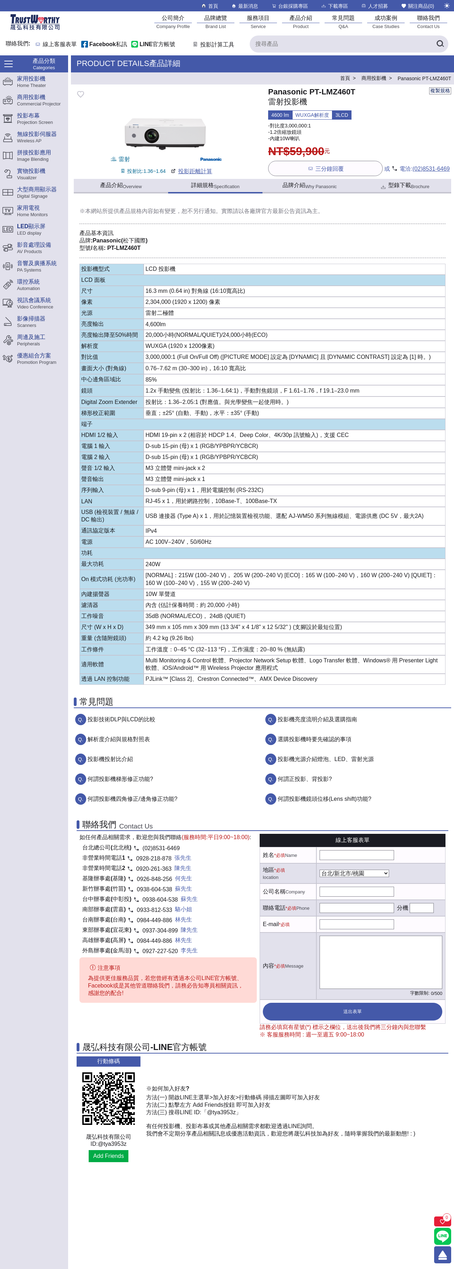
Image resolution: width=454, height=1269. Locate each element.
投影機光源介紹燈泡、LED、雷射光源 (326, 759)
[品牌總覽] (216, 22)
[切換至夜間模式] (447, 5)
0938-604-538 (154, 889)
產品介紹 (121, 185)
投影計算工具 (213, 45)
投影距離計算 (191, 171)
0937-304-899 (160, 931)
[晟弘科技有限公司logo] (35, 29)
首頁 (209, 6)
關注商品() (417, 6)
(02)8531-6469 (431, 169)
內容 (268, 966)
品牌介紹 (310, 185)
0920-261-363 (154, 869)
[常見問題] (343, 22)
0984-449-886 (154, 920)
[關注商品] (442, 1221)
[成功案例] (386, 22)
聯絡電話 (274, 908)
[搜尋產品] (349, 44)
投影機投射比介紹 (110, 759)
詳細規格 (215, 185)
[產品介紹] (301, 22)
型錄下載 (404, 186)
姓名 (268, 855)
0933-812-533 (154, 910)
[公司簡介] (173, 22)
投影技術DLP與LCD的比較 (121, 719)
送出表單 (352, 1011)
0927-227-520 (160, 951)
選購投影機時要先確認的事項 (314, 739)
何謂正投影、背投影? (305, 779)
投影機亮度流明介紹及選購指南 (317, 719)
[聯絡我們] (428, 22)
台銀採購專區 (289, 6)
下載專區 (334, 6)
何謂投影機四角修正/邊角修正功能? (132, 799)
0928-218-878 (154, 858)
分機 (402, 908)
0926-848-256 (154, 879)
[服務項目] (258, 22)
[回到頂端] (442, 1254)
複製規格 (440, 90)
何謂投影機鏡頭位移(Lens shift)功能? (324, 799)
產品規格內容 (136, 211)
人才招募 (374, 6)
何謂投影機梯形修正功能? (120, 779)
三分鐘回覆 (325, 168)
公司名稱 (274, 891)
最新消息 (244, 6)
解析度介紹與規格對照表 (119, 739)
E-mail (271, 924)
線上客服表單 (60, 45)
